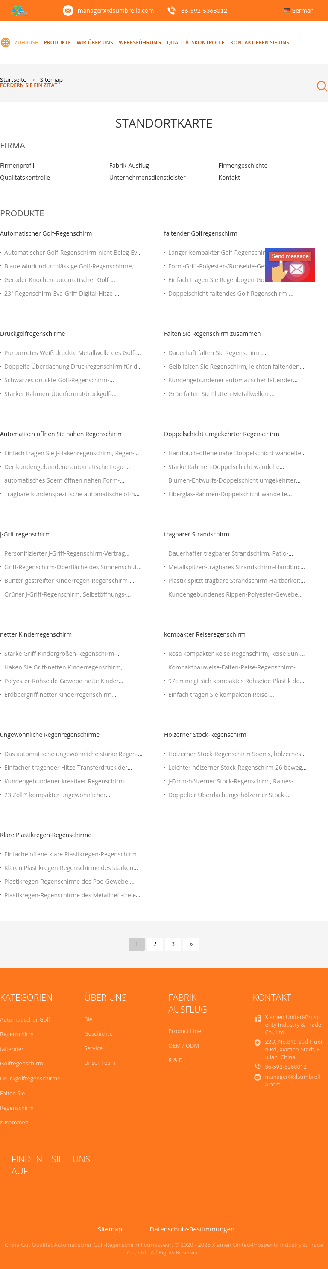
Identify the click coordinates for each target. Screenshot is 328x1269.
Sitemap (110, 1229)
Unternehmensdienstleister (147, 177)
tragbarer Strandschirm (196, 534)
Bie (88, 1019)
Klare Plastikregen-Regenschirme (45, 835)
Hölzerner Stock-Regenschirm (205, 735)
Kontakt (229, 177)
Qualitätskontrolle (196, 42)
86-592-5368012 (204, 10)
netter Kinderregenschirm (36, 634)
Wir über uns (95, 42)
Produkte (57, 42)
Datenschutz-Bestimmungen (192, 1229)
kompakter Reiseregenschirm (205, 634)
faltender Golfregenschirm (200, 233)
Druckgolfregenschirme (32, 333)
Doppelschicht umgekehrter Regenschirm (221, 434)
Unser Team (99, 1062)
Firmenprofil (17, 165)
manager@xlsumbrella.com (116, 10)
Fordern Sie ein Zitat (28, 85)
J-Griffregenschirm (25, 534)
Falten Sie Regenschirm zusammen (212, 333)
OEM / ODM (183, 1045)
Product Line (184, 1031)
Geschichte (98, 1033)
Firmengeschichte (242, 165)
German (302, 10)
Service (93, 1048)
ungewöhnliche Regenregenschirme (50, 735)
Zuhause (19, 42)
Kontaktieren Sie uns (259, 42)
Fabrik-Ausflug (129, 165)
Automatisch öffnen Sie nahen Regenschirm (61, 434)
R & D (175, 1060)
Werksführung (140, 42)
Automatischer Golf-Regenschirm (46, 233)
